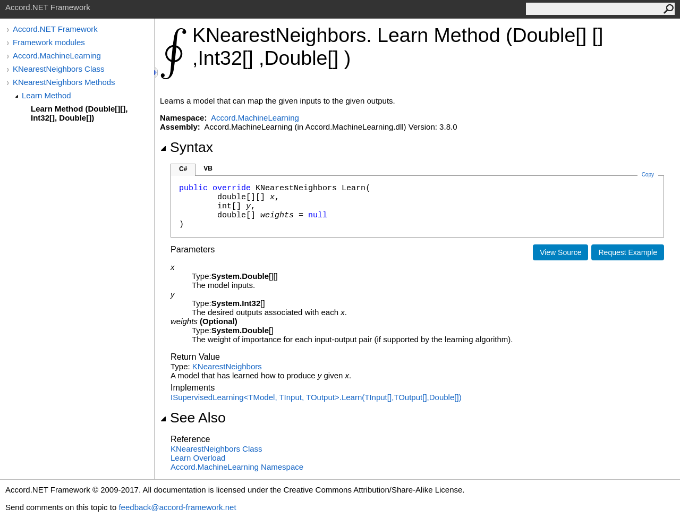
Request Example (627, 252)
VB (207, 168)
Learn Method (46, 95)
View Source (560, 252)
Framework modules (49, 42)
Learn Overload (198, 457)
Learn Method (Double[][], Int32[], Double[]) (79, 113)
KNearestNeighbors (227, 366)
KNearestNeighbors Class (59, 68)
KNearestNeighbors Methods (64, 82)
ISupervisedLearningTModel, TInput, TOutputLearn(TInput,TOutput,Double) (316, 397)
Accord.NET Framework (55, 28)
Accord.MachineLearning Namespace (237, 466)
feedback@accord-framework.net (177, 507)
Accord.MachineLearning (57, 55)
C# (183, 169)
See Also (193, 418)
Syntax (186, 147)
